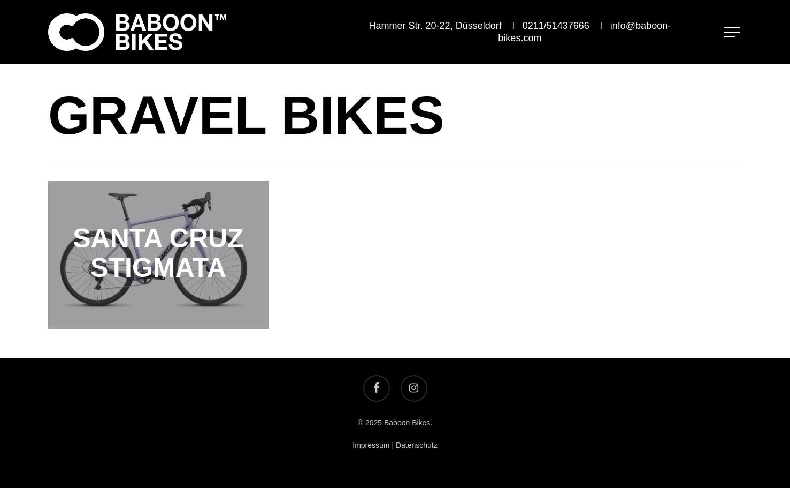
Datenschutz (417, 445)
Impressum (370, 445)
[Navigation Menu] (733, 32)
